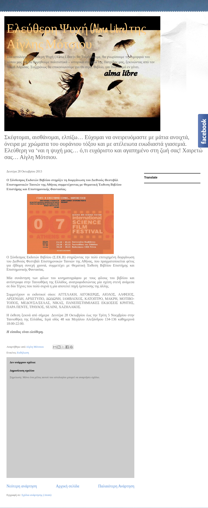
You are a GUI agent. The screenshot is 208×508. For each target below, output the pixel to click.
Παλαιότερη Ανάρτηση (116, 486)
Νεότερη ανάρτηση (21, 486)
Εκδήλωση (23, 352)
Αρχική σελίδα (67, 486)
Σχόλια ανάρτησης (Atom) (37, 495)
